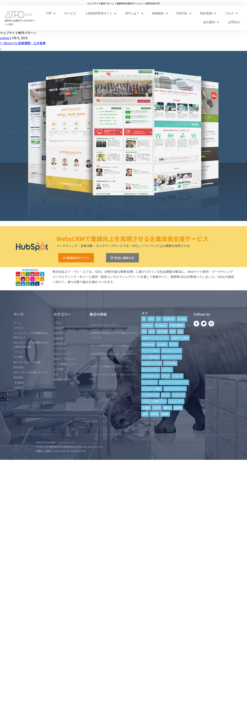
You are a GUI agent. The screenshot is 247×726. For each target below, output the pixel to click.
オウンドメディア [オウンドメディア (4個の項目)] (171, 357)
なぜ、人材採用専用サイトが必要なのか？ (112, 345)
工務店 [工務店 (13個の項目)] (146, 407)
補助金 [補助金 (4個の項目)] (167, 407)
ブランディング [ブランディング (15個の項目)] (150, 376)
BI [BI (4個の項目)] (144, 318)
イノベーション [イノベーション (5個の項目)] (151, 350)
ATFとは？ (134, 13)
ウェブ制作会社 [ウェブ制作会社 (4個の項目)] (151, 357)
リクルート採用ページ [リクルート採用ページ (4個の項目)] (154, 401)
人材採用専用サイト (100, 13)
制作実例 (208, 13)
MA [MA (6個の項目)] (144, 331)
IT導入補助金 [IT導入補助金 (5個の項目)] (177, 325)
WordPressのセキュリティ (104, 324)
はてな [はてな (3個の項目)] (173, 344)
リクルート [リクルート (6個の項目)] (178, 395)
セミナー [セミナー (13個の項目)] (167, 369)
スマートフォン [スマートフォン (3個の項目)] (151, 369)
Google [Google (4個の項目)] (182, 318)
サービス (70, 13)
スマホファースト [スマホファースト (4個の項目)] (152, 363)
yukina (4, 38)
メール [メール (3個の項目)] (165, 395)
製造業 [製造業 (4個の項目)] (178, 407)
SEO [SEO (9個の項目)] (152, 331)
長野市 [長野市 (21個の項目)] (154, 414)
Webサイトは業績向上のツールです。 (110, 366)
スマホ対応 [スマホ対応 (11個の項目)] (170, 363)
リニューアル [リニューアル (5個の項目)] (176, 401)
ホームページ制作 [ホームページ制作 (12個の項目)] (152, 388)
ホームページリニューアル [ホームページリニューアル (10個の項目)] (174, 382)
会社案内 (211, 22)
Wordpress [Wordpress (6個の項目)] (148, 344)
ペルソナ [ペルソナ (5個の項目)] (177, 376)
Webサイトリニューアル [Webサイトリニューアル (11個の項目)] (155, 337)
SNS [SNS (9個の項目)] (172, 331)
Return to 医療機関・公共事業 (23, 43)
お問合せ (234, 22)
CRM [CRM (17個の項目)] (151, 318)
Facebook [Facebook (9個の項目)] (169, 318)
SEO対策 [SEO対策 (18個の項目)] (162, 331)
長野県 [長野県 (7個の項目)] (165, 414)
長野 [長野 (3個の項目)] (145, 414)
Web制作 (160, 13)
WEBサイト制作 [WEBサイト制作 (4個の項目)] (180, 337)
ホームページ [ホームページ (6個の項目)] (149, 382)
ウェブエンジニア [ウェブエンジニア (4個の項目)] (171, 350)
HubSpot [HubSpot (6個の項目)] (147, 325)
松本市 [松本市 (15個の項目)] (156, 407)
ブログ (231, 13)
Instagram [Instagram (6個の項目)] (161, 325)
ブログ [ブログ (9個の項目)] (165, 376)
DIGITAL (184, 13)
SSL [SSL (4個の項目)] (180, 331)
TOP (50, 13)
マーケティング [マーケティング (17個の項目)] (150, 395)
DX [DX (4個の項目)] (158, 318)
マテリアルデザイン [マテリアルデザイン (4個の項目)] (175, 388)
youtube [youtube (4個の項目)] (162, 344)
